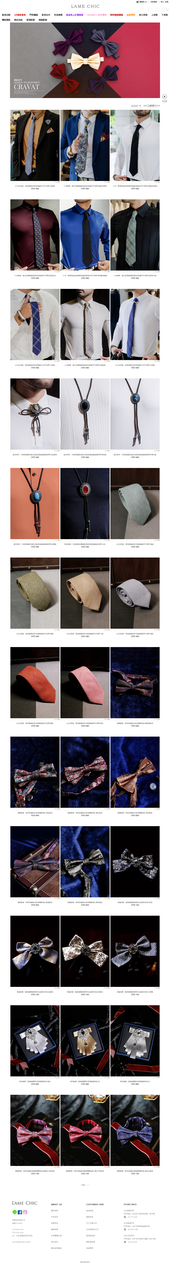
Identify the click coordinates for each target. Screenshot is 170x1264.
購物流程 (89, 1217)
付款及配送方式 (92, 1229)
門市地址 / (128, 1239)
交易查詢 (153, 2)
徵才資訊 (54, 1242)
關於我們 (54, 1211)
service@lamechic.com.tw (21, 1242)
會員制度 (89, 1211)
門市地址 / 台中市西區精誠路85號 (137, 1226)
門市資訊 (54, 1217)
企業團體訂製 (56, 1236)
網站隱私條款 (85, 1262)
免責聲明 (89, 1248)
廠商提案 (54, 1229)
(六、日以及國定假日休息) (22, 1236)
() (141, 2)
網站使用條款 (56, 1248)
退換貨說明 (90, 1236)
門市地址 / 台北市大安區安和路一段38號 (139, 1214)
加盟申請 (54, 1223)
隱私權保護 (90, 1242)
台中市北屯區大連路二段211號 (144, 1239)
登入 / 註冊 (164, 2)
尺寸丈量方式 (91, 1223)
